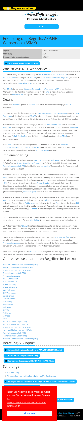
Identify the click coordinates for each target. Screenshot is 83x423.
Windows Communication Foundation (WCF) (20, 264)
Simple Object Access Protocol (29, 163)
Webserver (74, 127)
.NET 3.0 (8, 89)
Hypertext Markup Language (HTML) (17, 330)
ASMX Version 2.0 (20, 136)
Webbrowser (30, 203)
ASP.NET (45, 77)
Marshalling (45, 166)
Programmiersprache (11, 243)
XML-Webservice (44, 75)
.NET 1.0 (33, 77)
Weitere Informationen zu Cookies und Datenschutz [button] (26, 404)
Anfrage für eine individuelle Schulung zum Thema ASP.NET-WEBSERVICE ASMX (40, 381)
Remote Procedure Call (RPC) (14, 273)
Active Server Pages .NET (59, 77)
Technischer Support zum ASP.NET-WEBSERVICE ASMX (29, 361)
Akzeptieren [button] (29, 413)
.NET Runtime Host (53, 124)
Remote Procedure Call (12, 166)
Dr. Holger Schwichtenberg (64, 413)
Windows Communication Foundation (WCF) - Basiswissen (31, 376)
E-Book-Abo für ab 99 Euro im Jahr (57, 399)
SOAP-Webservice (60, 75)
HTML (5, 177)
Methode (37, 160)
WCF (57, 89)
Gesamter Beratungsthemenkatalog (21, 355)
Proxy (58, 203)
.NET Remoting (13, 372)
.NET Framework (9, 77)
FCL (77, 203)
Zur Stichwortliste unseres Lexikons (21, 63)
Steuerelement (35, 251)
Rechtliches (75, 416)
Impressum (61, 416)
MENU (41, 26)
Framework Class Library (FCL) (15, 336)
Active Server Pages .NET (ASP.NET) (16, 270)
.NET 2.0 (63, 136)
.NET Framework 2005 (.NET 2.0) (15, 324)
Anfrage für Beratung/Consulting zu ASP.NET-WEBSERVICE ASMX (33, 350)
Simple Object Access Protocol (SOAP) (18, 267)
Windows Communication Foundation (39, 89)
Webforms (16, 105)
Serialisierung (17, 95)
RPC (23, 166)
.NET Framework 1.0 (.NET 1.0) (15, 321)
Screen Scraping (43, 183)
